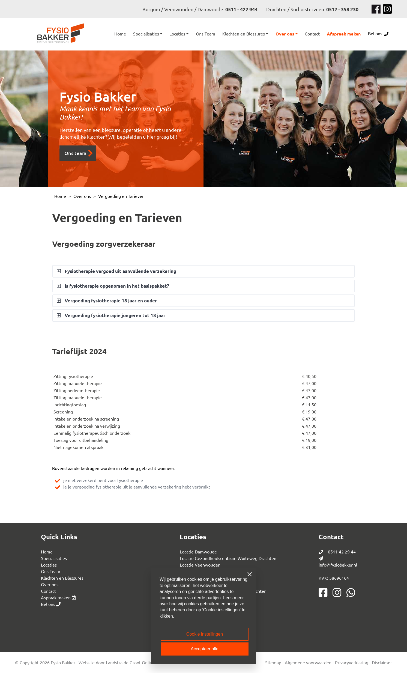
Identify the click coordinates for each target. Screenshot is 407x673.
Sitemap (273, 662)
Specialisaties (54, 558)
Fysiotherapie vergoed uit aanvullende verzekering (120, 271)
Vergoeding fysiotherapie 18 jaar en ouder (110, 300)
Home (120, 33)
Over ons (82, 196)
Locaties (49, 564)
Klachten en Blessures (62, 577)
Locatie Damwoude (198, 551)
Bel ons (378, 33)
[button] (147, 33)
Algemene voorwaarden (308, 662)
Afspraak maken (344, 34)
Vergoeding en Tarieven (121, 196)
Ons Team (50, 571)
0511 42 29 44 (337, 551)
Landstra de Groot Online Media (137, 662)
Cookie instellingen (204, 634)
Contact (48, 591)
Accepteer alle (204, 649)
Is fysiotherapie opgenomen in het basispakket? (116, 286)
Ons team (78, 153)
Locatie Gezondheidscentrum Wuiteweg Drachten (228, 558)
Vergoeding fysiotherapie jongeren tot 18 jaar (114, 315)
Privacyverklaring (351, 662)
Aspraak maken (58, 597)
